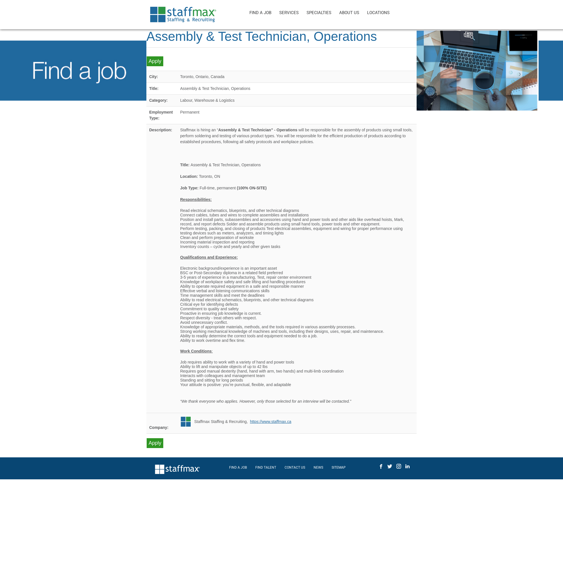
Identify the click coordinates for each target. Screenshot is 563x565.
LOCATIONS (378, 12)
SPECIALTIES (319, 12)
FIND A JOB (260, 12)
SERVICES (289, 12)
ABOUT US (349, 12)
